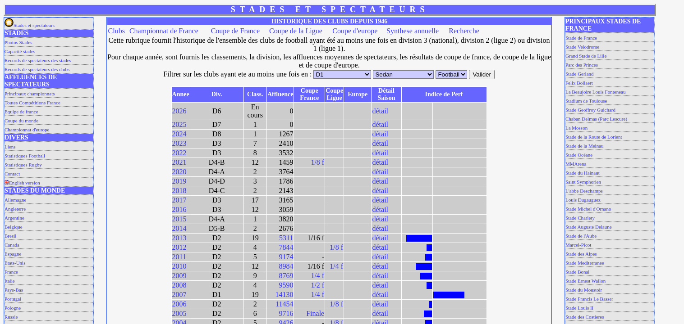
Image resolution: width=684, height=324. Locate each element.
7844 (286, 247)
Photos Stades (18, 42)
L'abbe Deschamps (584, 191)
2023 (179, 143)
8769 (286, 275)
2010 (179, 266)
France (11, 271)
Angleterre (15, 209)
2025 (179, 124)
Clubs (116, 31)
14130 (284, 294)
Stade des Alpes (581, 253)
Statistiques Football (25, 155)
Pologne (13, 307)
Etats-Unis (15, 263)
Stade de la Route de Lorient (593, 137)
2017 (179, 200)
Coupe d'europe (354, 31)
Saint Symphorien (583, 181)
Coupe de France (235, 31)
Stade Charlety (580, 217)
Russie (11, 317)
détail (380, 111)
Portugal (13, 299)
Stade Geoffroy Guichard (590, 109)
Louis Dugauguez (583, 199)
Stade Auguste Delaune (588, 227)
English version (22, 182)
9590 (286, 285)
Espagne (13, 253)
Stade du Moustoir (583, 289)
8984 (286, 266)
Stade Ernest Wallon (585, 281)
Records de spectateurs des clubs (37, 69)
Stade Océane (578, 155)
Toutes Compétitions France (32, 102)
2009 (179, 275)
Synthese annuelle (412, 31)
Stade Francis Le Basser (589, 299)
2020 (179, 172)
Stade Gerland (579, 73)
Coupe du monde (21, 120)
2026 (179, 111)
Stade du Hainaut (582, 173)
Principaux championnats (30, 93)
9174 (286, 257)
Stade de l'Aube (581, 235)
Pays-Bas (14, 289)
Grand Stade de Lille (585, 55)
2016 (179, 209)
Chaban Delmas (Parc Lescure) (596, 119)
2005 (179, 313)
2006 (179, 304)
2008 (179, 285)
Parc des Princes (581, 65)
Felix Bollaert (579, 83)
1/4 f (336, 266)
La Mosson (576, 127)
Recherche (464, 31)
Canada (12, 245)
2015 (179, 219)
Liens (10, 146)
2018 (179, 190)
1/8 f (317, 162)
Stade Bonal (577, 271)
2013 (179, 238)
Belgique (14, 227)
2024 (179, 134)
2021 (179, 162)
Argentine (14, 217)
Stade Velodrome (582, 47)
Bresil (10, 235)
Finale (315, 313)
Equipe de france (21, 111)
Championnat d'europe (27, 129)
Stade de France (581, 37)
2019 (179, 181)
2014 (179, 228)
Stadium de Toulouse (586, 101)
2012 (179, 247)
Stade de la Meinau (584, 145)
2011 (179, 257)
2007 (179, 294)
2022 (179, 153)
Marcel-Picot (578, 245)
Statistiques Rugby (23, 164)
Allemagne (15, 199)
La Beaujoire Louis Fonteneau (595, 91)
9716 (286, 313)
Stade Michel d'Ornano (588, 209)
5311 (286, 238)
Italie (10, 281)
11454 (284, 304)
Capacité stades (20, 51)
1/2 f (317, 285)
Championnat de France (163, 31)
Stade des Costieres (584, 317)
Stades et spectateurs (30, 25)
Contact (12, 173)
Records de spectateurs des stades (38, 60)
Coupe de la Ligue (295, 31)
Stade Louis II (579, 307)
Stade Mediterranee (584, 263)
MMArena (575, 163)
